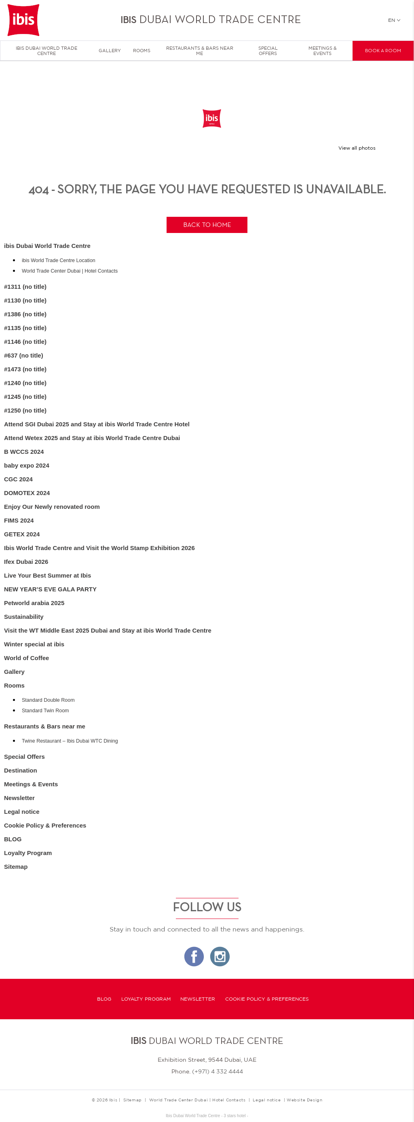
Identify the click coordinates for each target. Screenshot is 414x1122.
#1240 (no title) (25, 382)
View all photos (357, 148)
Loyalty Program (28, 852)
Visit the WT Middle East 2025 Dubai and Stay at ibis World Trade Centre (107, 630)
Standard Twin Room (45, 710)
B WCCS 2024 (24, 451)
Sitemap (15, 866)
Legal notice (22, 811)
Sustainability (24, 616)
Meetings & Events (322, 51)
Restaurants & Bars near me (199, 51)
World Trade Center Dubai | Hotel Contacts (70, 271)
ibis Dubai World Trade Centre (46, 51)
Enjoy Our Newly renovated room (52, 506)
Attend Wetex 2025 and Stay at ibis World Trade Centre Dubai (92, 437)
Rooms (141, 50)
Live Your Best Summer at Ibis (47, 575)
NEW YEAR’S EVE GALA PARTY (50, 589)
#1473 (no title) (25, 369)
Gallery (110, 50)
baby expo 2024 (26, 465)
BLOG (12, 839)
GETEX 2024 (22, 534)
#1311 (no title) (25, 286)
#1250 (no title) (25, 410)
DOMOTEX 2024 (27, 492)
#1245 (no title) (25, 396)
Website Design (304, 1099)
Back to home (207, 225)
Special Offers (268, 51)
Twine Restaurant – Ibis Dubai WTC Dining (70, 741)
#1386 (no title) (25, 314)
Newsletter (19, 797)
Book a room (383, 51)
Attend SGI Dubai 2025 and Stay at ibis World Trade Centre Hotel (97, 424)
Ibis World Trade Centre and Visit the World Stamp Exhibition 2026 (99, 547)
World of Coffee (26, 657)
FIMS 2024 (19, 520)
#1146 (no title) (25, 341)
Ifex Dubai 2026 (26, 561)
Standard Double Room (48, 700)
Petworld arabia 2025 (34, 602)
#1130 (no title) (25, 300)
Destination (20, 770)
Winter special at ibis (34, 644)
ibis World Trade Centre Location (58, 260)
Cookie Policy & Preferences (45, 825)
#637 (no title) (23, 355)
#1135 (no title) (25, 327)
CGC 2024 (18, 479)
